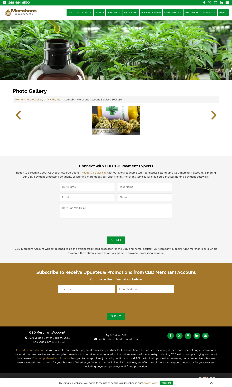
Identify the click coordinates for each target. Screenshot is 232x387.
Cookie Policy (150, 383)
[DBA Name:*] (87, 188)
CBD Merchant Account (30, 351)
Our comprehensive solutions (50, 359)
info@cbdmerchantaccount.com (118, 340)
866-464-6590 (16, 3)
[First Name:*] (86, 290)
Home (19, 100)
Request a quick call (94, 173)
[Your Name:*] (144, 188)
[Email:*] (87, 198)
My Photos (53, 100)
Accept (166, 383)
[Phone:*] (144, 198)
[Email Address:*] (145, 290)
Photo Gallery (34, 100)
